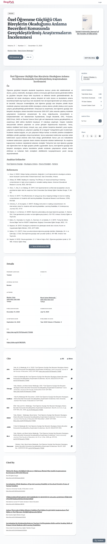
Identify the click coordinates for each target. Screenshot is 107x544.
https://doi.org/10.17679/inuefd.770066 (20, 332)
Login (100, 2)
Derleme (55, 164)
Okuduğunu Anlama (31, 164)
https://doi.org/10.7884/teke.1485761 (15, 504)
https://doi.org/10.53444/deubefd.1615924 (16, 530)
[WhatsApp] (95, 136)
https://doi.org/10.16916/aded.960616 (15, 478)
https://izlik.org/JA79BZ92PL (16, 342)
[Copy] (71, 369)
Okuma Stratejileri (45, 164)
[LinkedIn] (91, 136)
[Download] (100, 120)
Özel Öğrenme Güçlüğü (15, 164)
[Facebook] (83, 136)
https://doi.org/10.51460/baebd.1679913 (16, 517)
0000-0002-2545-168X (13, 299)
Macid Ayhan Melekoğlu (25, 51)
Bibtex (70, 359)
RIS (62, 359)
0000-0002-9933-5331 (47, 300)
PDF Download (15, 57)
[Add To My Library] (91, 58)
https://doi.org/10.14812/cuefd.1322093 (15, 491)
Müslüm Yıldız (12, 51)
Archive (84, 73)
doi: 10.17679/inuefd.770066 (35, 410)
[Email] (99, 136)
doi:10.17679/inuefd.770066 (21, 381)
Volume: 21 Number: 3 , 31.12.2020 (90, 78)
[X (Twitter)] (87, 136)
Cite (29, 57)
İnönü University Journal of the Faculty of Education (87, 33)
